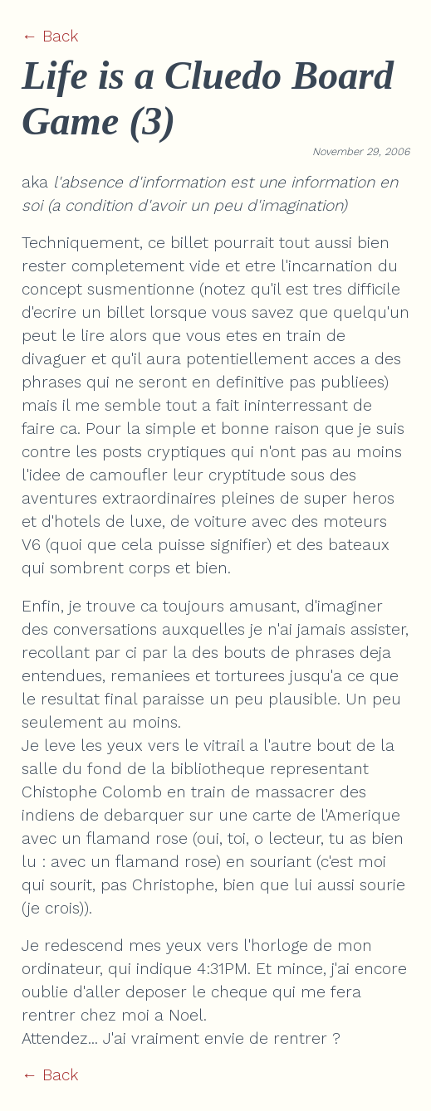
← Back (50, 36)
